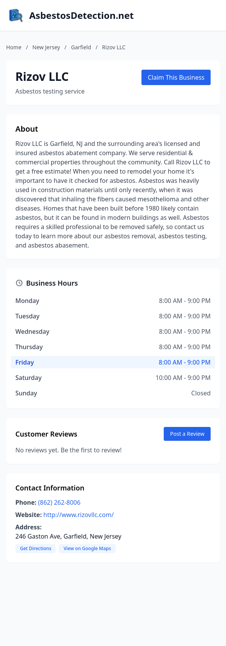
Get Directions (35, 548)
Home (14, 47)
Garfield (81, 47)
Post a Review (187, 433)
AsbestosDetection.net (81, 15)
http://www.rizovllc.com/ (78, 514)
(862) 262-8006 (59, 502)
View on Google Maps (87, 548)
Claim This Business (176, 77)
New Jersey (46, 47)
